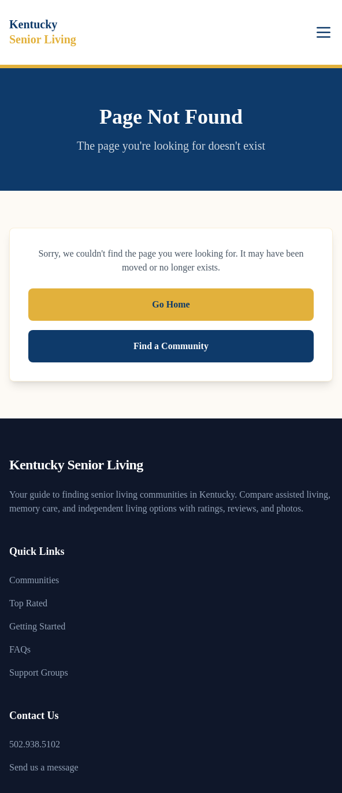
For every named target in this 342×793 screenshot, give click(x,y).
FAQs (20, 649)
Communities (34, 580)
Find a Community (171, 346)
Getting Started (37, 626)
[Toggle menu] (323, 32)
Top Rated (28, 603)
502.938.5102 (34, 744)
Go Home (170, 304)
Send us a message (44, 767)
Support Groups (38, 672)
